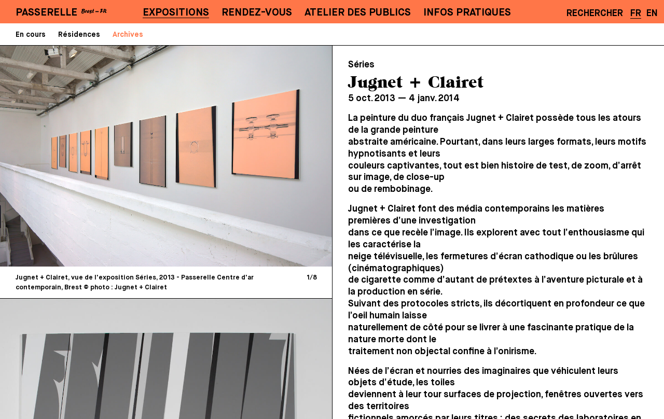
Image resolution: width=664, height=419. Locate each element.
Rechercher (594, 13)
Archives (128, 34)
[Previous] (88, 156)
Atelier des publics (358, 13)
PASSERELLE (46, 13)
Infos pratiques (467, 13)
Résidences (79, 34)
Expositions (176, 13)
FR (635, 13)
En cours (31, 34)
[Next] (244, 156)
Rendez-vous (257, 13)
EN (652, 13)
